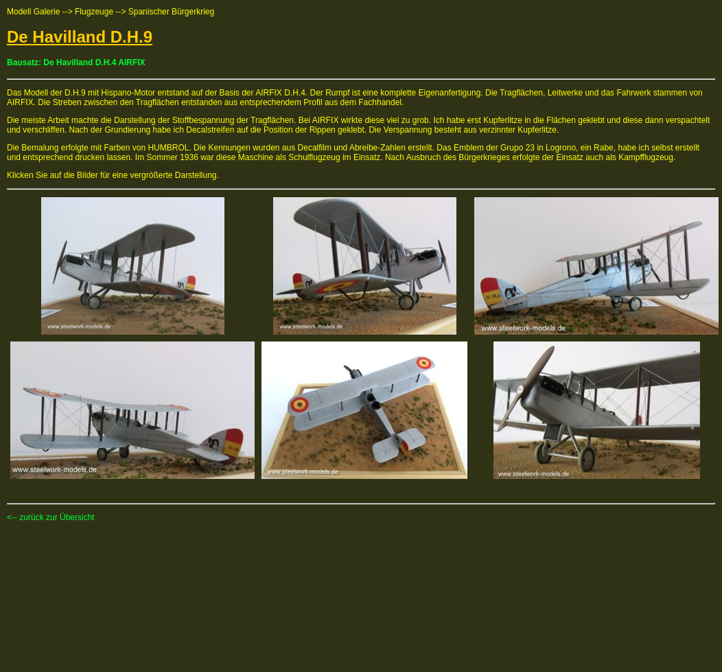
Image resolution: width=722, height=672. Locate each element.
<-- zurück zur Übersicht (51, 517)
